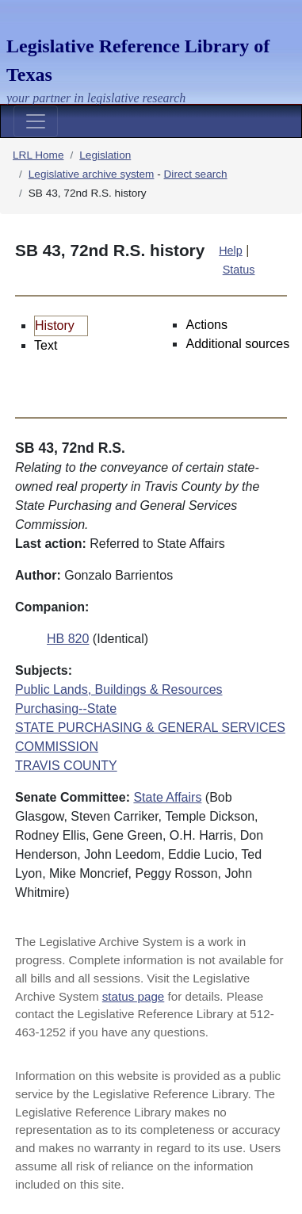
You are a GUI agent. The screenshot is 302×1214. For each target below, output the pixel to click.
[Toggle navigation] (35, 121)
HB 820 (68, 638)
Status (239, 269)
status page (133, 996)
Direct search (195, 174)
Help (231, 250)
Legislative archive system (92, 174)
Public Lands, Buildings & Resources (118, 689)
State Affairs (167, 797)
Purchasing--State (66, 708)
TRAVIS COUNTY (66, 765)
